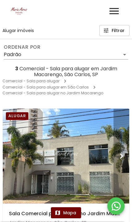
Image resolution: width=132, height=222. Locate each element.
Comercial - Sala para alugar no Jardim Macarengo (52, 93)
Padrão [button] (12, 54)
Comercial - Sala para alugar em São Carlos (45, 87)
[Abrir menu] (114, 11)
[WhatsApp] (116, 206)
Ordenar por (22, 47)
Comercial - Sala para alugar (31, 81)
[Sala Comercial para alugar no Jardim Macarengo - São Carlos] (66, 156)
